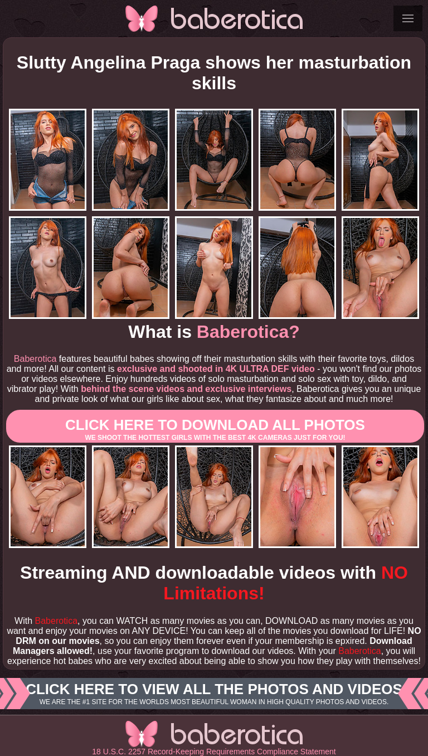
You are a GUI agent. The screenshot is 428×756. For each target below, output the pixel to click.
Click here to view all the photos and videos (214, 693)
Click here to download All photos (215, 429)
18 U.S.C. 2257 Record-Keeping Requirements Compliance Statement (213, 751)
